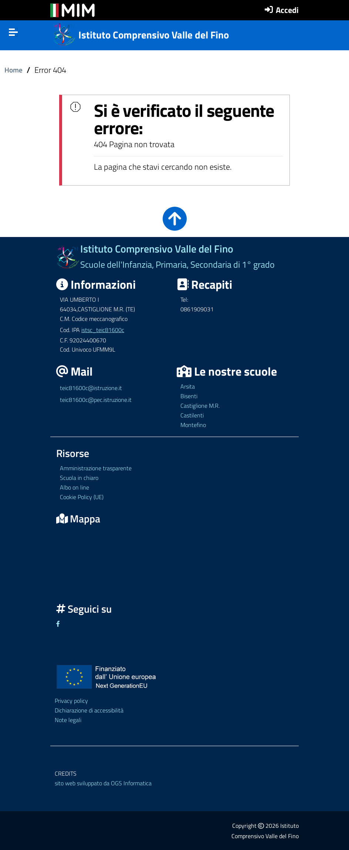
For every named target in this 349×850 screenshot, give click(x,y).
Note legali (68, 719)
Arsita (187, 386)
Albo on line (74, 487)
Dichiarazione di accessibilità (89, 710)
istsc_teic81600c (102, 329)
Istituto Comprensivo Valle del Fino (153, 34)
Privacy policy (71, 700)
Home (13, 69)
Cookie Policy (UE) (82, 496)
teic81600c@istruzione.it (91, 387)
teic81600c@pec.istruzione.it (96, 399)
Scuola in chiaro (79, 477)
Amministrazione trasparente (96, 468)
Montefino (193, 424)
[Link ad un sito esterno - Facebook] (58, 623)
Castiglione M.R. (200, 405)
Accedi (287, 10)
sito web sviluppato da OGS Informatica (103, 783)
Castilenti (192, 415)
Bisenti (188, 396)
